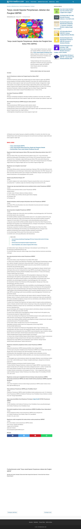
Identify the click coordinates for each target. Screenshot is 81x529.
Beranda (31, 522)
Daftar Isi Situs (49, 522)
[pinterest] (35, 435)
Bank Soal (52, 1)
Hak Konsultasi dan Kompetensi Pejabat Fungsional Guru (24, 242)
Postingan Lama (47, 512)
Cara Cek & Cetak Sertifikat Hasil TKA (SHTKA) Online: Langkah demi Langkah (66, 10)
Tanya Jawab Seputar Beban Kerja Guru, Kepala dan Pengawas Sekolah (27, 147)
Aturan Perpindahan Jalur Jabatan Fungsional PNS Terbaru (24, 244)
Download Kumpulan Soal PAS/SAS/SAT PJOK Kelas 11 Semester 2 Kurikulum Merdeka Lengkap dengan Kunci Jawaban (63, 25)
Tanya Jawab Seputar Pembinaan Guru (42, 52)
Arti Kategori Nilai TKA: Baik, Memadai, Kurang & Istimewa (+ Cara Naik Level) (67, 17)
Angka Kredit (36, 399)
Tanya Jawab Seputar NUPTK (17, 145)
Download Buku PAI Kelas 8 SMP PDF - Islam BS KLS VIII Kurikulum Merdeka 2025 (67, 57)
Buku (57, 1)
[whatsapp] (46, 435)
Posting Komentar (26, 16)
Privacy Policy (42, 522)
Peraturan (33, 1)
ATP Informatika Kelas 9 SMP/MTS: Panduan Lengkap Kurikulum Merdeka (67, 33)
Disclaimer (36, 522)
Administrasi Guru (43, 1)
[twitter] (24, 435)
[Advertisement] (18, 59)
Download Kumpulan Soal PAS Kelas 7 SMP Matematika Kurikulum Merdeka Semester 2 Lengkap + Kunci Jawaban (63, 49)
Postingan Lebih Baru (12, 512)
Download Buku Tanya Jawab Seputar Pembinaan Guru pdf (24, 149)
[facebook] (12, 435)
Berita (27, 1)
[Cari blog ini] (73, 2)
